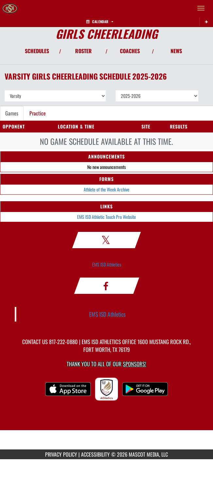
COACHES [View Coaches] (130, 51)
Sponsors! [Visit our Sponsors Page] (134, 364)
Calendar (99, 21)
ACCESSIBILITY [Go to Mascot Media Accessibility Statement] (95, 454)
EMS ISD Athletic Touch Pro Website (106, 216)
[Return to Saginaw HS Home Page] (10, 8)
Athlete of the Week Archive (106, 189)
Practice (37, 113)
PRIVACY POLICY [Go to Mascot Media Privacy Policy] (61, 454)
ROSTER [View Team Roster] (83, 51)
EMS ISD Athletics (106, 264)
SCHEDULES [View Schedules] (37, 51)
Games (11, 113)
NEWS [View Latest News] (176, 51)
